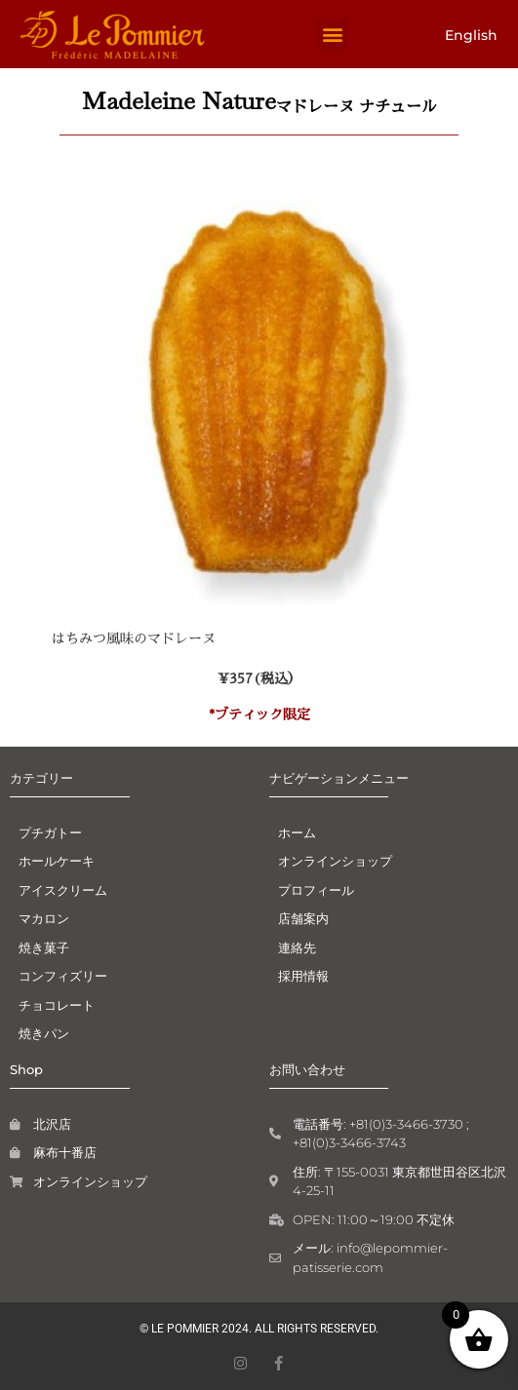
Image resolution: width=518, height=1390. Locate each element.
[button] (332, 35)
